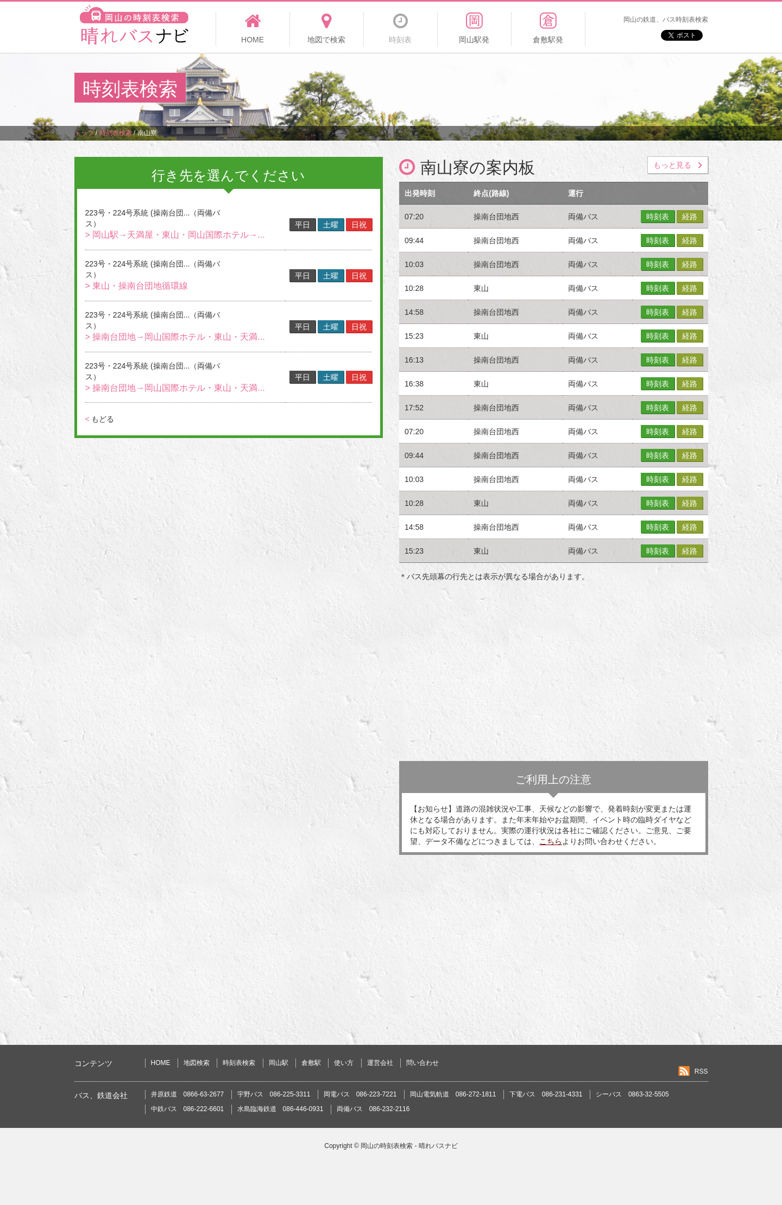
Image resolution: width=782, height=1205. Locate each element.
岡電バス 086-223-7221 (360, 1094)
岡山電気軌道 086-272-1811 (453, 1094)
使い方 (344, 1063)
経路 (689, 216)
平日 (302, 224)
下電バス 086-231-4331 (546, 1094)
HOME (161, 1063)
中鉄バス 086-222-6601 (187, 1109)
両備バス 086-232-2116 (373, 1109)
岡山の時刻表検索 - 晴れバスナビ (409, 1146)
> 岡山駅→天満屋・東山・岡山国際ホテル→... (175, 234)
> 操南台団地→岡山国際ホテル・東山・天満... (175, 336)
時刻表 (657, 216)
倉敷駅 (311, 1063)
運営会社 (380, 1063)
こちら (550, 841)
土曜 (330, 224)
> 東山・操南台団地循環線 (136, 285)
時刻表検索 (239, 1063)
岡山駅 (278, 1063)
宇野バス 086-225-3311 (274, 1094)
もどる (99, 419)
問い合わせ (422, 1063)
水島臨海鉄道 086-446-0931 (280, 1109)
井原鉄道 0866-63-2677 (187, 1094)
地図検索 (197, 1063)
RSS (701, 1071)
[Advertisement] (510, 89)
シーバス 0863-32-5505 (632, 1094)
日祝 (359, 224)
